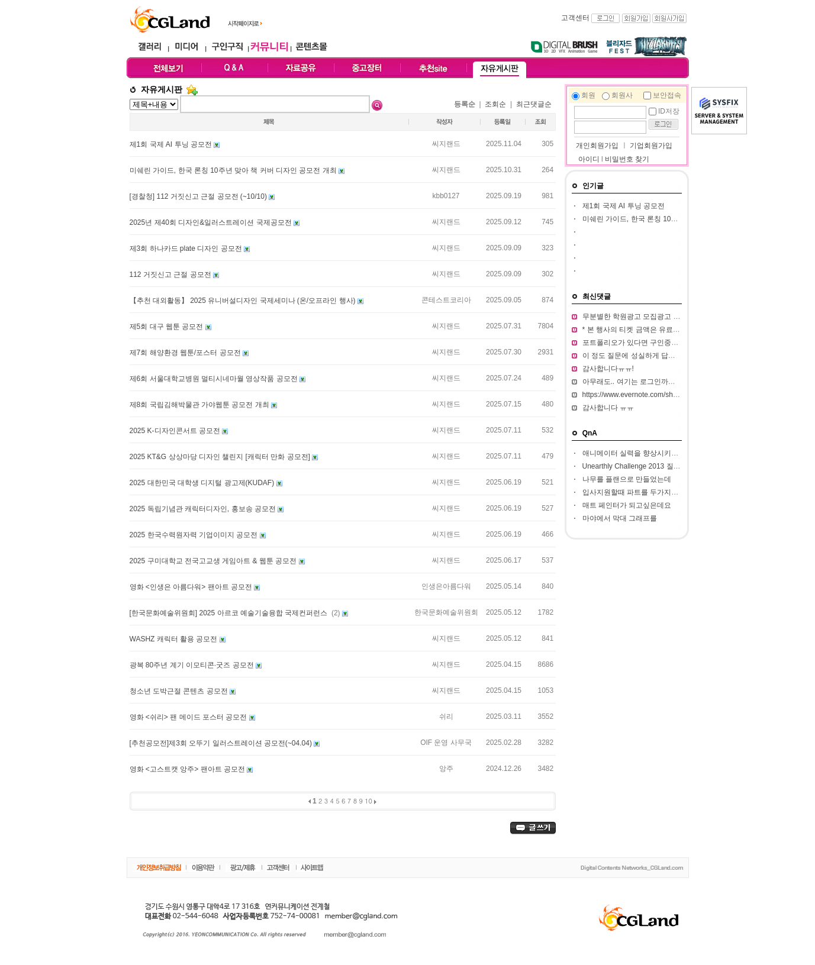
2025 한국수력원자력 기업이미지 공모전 (195, 535)
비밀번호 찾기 (627, 159)
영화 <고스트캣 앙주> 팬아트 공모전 (188, 769)
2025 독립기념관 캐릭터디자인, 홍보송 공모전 (204, 509)
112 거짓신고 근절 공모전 (171, 274)
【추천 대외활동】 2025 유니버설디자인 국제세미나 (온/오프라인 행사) (243, 300)
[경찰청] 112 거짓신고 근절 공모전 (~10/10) (199, 196)
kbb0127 (445, 196)
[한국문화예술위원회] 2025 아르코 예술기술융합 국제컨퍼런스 (230, 613)
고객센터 (575, 18)
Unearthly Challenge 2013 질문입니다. (643, 466)
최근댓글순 (534, 104)
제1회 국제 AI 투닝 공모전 (172, 144)
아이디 (589, 159)
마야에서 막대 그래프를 (620, 518)
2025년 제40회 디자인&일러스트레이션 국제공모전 (212, 222)
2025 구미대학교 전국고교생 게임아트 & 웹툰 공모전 (214, 561)
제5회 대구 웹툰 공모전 (167, 326)
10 (368, 800)
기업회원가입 (651, 145)
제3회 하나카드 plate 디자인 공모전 (187, 248)
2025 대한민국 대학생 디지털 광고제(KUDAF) (203, 483)
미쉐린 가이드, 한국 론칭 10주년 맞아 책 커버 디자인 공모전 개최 (234, 170)
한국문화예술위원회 (446, 612)
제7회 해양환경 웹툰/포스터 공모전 (186, 352)
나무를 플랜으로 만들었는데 (627, 479)
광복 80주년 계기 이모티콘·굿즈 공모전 (193, 665)
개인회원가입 (596, 145)
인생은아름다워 (446, 586)
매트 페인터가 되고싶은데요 (627, 505)
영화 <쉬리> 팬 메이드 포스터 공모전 (189, 717)
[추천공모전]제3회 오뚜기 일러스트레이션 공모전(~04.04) (222, 743)
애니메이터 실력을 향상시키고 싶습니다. (646, 453)
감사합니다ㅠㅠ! (608, 368)
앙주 (446, 768)
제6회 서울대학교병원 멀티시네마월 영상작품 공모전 (214, 379)
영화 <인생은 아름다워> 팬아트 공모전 (192, 587)
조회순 (495, 104)
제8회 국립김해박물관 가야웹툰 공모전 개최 (200, 405)
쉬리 (446, 716)
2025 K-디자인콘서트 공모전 (176, 431)
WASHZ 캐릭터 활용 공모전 (175, 639)
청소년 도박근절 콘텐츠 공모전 (180, 691)
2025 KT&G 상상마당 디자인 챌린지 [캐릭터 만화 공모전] (221, 457)
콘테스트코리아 (446, 300)
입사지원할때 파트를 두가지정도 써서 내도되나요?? (665, 492)
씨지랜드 (446, 144)
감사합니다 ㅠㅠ (608, 408)
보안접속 (667, 95)
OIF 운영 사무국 (446, 742)
